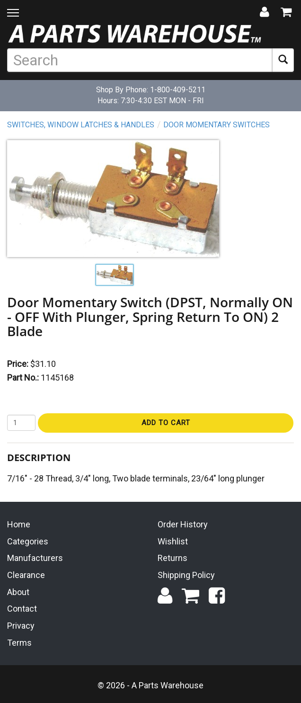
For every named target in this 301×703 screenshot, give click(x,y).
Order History (183, 524)
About (18, 592)
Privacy (21, 626)
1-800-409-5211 (177, 89)
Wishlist (173, 541)
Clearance (26, 575)
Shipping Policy (186, 575)
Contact (22, 609)
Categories (27, 541)
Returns (172, 558)
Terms (19, 643)
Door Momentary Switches (216, 124)
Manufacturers (35, 558)
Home (18, 524)
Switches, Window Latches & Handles (80, 124)
